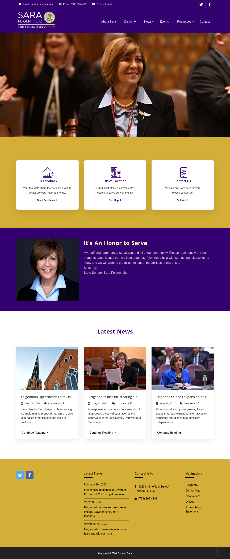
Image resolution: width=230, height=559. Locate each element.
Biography (192, 485)
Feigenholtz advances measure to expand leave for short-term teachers (105, 512)
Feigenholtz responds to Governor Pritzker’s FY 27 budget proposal (105, 492)
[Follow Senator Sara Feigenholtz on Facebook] (210, 4)
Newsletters (193, 496)
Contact (205, 21)
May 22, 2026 (100, 403)
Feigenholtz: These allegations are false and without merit (105, 531)
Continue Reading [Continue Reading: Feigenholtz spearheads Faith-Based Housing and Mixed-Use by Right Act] (35, 432)
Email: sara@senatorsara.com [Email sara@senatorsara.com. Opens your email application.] (38, 4)
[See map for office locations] (115, 180)
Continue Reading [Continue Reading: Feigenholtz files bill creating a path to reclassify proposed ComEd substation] (102, 432)
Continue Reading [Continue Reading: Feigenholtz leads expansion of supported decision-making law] (170, 432)
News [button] (148, 21)
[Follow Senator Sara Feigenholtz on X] (201, 4)
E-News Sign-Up (105, 4)
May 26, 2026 (32, 403)
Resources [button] (184, 21)
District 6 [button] (130, 21)
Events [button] (164, 21)
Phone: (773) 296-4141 (74, 4)
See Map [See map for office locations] (115, 200)
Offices (190, 501)
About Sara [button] (108, 21)
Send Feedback (47, 200)
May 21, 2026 (167, 403)
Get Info (183, 200)
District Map (193, 490)
